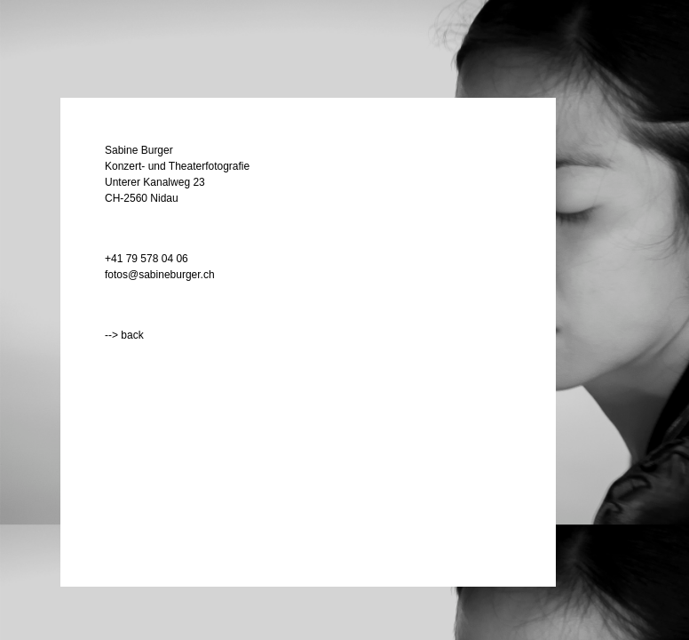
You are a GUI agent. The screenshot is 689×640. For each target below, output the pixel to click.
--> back (124, 335)
